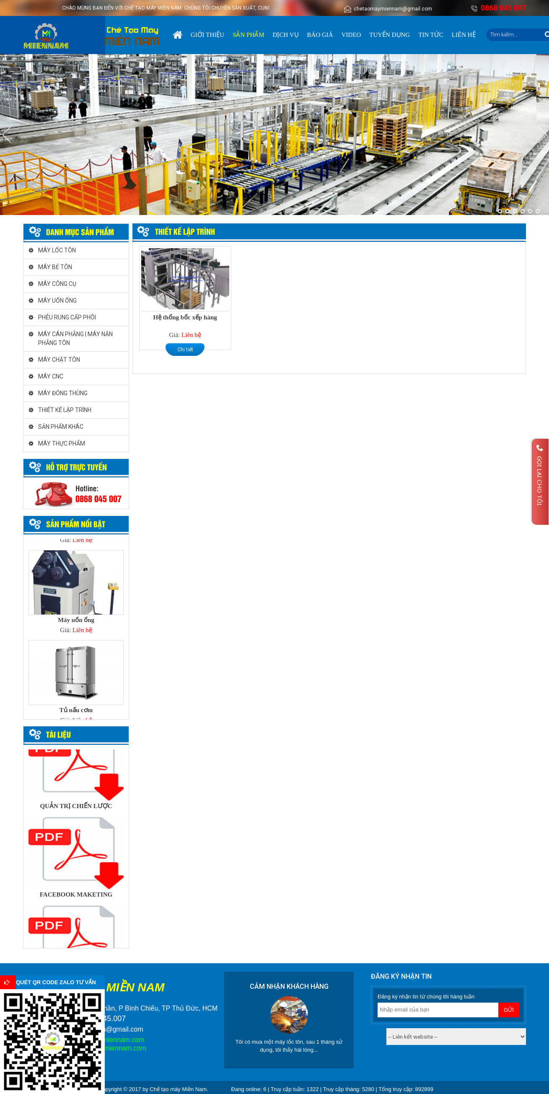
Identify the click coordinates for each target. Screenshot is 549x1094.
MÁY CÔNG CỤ (57, 283)
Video (351, 34)
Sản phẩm (248, 34)
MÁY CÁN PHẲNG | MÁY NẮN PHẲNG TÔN (75, 338)
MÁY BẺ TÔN (55, 267)
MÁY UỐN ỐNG (57, 300)
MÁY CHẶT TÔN (59, 359)
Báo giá (320, 34)
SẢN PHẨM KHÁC (60, 426)
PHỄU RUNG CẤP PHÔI (67, 317)
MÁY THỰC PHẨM (61, 443)
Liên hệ (464, 34)
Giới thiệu (207, 34)
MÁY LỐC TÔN (57, 250)
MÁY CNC (50, 376)
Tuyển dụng (389, 34)
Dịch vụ (286, 34)
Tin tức (430, 34)
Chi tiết (185, 350)
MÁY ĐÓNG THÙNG (63, 393)
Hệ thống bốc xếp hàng (185, 317)
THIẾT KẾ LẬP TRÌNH (64, 410)
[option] (76, 595)
